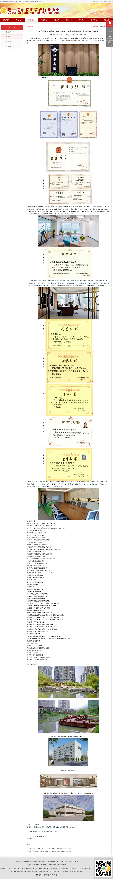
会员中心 (94, 20)
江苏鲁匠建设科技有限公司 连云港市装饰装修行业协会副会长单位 (52, 851)
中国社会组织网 (17, 871)
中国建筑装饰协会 (42, 871)
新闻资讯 (8, 32)
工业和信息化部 (63, 871)
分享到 (29, 845)
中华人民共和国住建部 (13, 868)
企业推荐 (69, 20)
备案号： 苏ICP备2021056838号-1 (70, 861)
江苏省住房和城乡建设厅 (76, 871)
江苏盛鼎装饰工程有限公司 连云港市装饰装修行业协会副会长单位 (52, 848)
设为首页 (95, 1)
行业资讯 (31, 20)
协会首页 (6, 20)
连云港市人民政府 (26, 868)
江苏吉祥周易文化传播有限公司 (56, 865)
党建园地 (44, 20)
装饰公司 (8, 37)
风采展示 (81, 20)
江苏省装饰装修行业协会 (29, 871)
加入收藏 (103, 1)
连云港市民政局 (52, 868)
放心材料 (8, 41)
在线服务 (106, 20)
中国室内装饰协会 (53, 871)
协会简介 (19, 20)
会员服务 (8, 46)
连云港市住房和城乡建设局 (40, 868)
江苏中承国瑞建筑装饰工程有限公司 (68, 868)
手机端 (111, 1)
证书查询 (56, 20)
